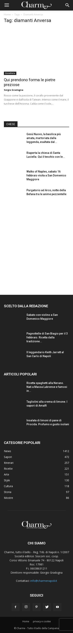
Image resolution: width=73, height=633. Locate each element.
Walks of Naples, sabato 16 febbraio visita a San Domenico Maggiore (46, 175)
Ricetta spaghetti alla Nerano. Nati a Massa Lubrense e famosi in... (46, 386)
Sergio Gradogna (13, 89)
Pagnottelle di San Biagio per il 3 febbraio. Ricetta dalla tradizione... (47, 337)
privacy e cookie (42, 621)
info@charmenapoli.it (43, 581)
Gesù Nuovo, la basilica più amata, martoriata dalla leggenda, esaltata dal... (43, 138)
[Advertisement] (36, 244)
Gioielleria (10, 73)
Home (7, 14)
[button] (67, 5)
